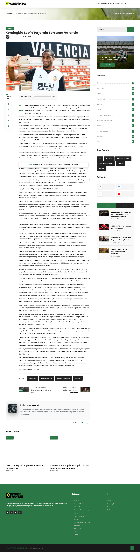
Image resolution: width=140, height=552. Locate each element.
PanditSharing (101, 99)
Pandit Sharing (101, 4)
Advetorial (100, 88)
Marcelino (32, 378)
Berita (99, 110)
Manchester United (123, 158)
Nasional (100, 136)
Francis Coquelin (46, 378)
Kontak (109, 507)
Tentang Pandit (112, 504)
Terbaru (99, 104)
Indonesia (109, 158)
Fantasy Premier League (105, 115)
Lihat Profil (14, 423)
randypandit (34, 405)
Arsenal (101, 168)
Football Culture (102, 131)
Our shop (108, 65)
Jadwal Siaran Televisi (104, 120)
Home (91, 4)
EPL (100, 158)
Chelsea (120, 163)
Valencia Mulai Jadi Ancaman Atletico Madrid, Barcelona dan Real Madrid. (56, 165)
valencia (77, 378)
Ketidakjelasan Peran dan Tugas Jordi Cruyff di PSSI (121, 239)
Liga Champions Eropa (106, 163)
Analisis (9, 13)
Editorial (113, 4)
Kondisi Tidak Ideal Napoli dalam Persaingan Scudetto (121, 251)
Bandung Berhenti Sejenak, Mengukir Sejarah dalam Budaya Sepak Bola (121, 214)
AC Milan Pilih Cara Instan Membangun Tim (121, 227)
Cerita (122, 4)
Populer (106, 205)
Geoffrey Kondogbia (63, 378)
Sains (99, 94)
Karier (109, 510)
